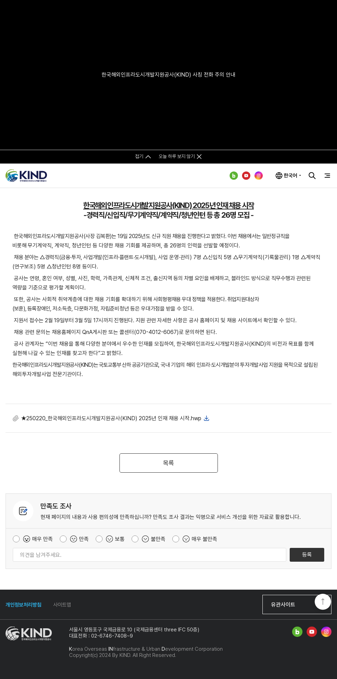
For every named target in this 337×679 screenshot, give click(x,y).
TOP (322, 602)
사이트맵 (62, 605)
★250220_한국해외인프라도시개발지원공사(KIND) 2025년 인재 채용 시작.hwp (111, 418)
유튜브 (246, 175)
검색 (312, 175)
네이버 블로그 (234, 175)
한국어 (290, 176)
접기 (139, 156)
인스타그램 (258, 175)
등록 (307, 554)
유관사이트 (283, 604)
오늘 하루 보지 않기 (176, 156)
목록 (168, 462)
